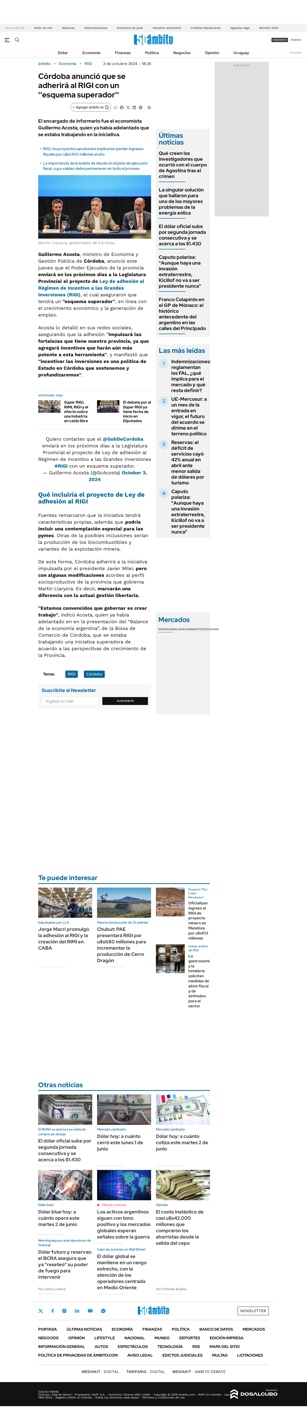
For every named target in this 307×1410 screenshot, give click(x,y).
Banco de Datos (216, 1329)
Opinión (212, 52)
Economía (91, 52)
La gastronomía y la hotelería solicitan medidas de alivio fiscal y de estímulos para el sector (200, 981)
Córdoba (94, 674)
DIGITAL (100, 1371)
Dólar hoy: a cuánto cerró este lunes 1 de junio (120, 1142)
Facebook (52, 1311)
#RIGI (61, 466)
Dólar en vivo (43, 28)
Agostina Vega (240, 28)
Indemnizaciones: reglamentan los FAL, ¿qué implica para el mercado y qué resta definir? (191, 376)
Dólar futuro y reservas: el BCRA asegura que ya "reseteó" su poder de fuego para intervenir (65, 1264)
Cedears (212, 629)
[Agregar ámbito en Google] (90, 107)
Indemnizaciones (95, 28)
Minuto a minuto (114, 1205)
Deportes (189, 1337)
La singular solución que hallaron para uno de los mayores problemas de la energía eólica (181, 201)
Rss (196, 1346)
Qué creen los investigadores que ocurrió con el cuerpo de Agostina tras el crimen (183, 164)
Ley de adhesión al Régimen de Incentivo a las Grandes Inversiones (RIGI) (91, 288)
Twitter (40, 1311)
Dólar (63, 52)
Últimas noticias (84, 1329)
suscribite (280, 39)
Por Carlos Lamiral (51, 1289)
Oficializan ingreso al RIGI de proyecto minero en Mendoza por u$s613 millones (198, 921)
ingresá (296, 39)
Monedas (165, 629)
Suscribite (125, 701)
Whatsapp (103, 1311)
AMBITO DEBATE (199, 1371)
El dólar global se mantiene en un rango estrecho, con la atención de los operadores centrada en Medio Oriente (122, 1272)
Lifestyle (104, 1337)
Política (152, 52)
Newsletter (296, 52)
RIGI (88, 64)
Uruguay (241, 52)
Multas (219, 1355)
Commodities (194, 629)
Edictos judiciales (182, 1355)
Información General (61, 1346)
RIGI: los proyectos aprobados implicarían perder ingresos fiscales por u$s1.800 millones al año (93, 151)
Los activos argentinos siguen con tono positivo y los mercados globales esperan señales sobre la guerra (124, 1224)
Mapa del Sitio (224, 1346)
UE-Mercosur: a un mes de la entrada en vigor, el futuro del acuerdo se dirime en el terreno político (189, 416)
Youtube (90, 1311)
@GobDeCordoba (123, 439)
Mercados (254, 1329)
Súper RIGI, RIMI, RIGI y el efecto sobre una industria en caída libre (76, 411)
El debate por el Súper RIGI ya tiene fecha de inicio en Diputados (137, 411)
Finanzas (123, 52)
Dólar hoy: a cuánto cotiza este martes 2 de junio (182, 1142)
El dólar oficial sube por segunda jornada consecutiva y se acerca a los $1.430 (182, 235)
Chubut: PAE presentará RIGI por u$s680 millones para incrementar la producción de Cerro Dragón (121, 945)
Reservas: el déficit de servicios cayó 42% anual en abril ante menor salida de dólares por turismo (187, 462)
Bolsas (178, 629)
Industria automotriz (167, 28)
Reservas (68, 28)
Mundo (162, 1337)
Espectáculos (133, 1346)
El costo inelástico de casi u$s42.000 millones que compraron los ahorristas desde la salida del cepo (180, 1227)
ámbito (44, 64)
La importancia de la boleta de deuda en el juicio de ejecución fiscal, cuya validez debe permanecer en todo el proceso (95, 166)
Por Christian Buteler (171, 1289)
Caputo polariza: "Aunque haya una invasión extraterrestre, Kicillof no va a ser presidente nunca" (180, 271)
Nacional (134, 1337)
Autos (101, 1346)
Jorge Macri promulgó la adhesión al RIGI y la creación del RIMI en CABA (63, 938)
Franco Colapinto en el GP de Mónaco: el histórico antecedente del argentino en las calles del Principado (182, 313)
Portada (47, 1329)
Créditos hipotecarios (206, 28)
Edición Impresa (227, 1337)
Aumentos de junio (130, 28)
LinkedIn (77, 1311)
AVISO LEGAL (140, 1355)
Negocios (181, 52)
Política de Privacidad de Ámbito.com (78, 1355)
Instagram (64, 1311)
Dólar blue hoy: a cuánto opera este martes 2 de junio (59, 1218)
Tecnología (170, 1346)
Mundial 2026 (268, 28)
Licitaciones (250, 1355)
